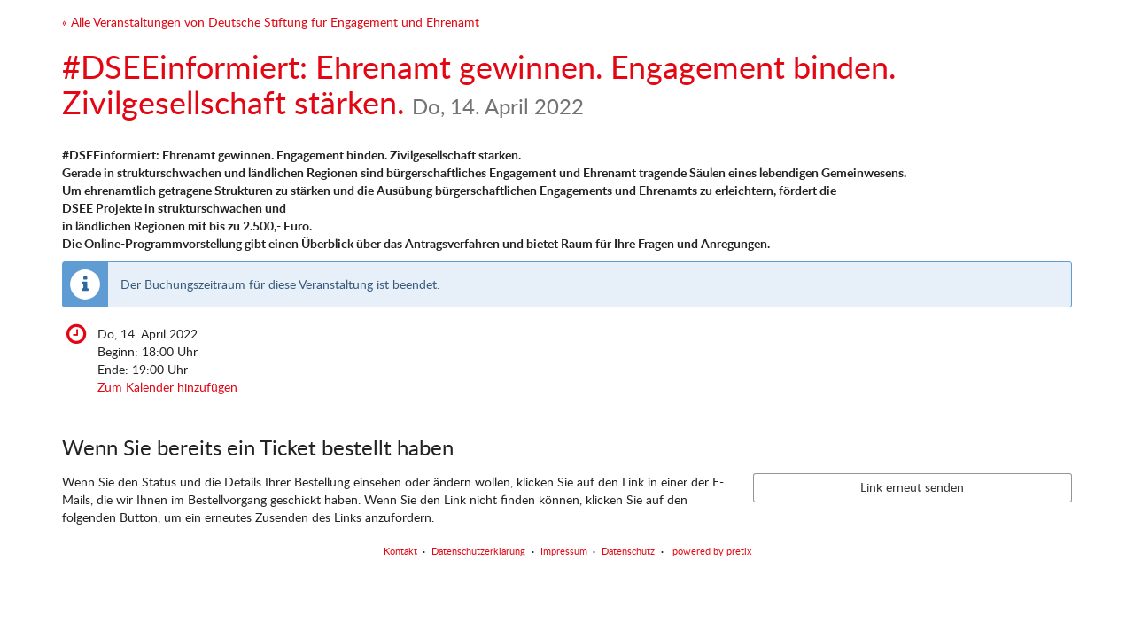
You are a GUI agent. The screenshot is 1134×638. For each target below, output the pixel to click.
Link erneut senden (912, 486)
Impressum (563, 550)
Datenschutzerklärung (478, 550)
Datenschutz (628, 550)
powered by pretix (711, 550)
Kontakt (400, 550)
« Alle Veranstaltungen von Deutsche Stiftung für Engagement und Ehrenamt (270, 21)
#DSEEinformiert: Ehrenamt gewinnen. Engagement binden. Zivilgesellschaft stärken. (479, 84)
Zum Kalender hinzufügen (167, 386)
